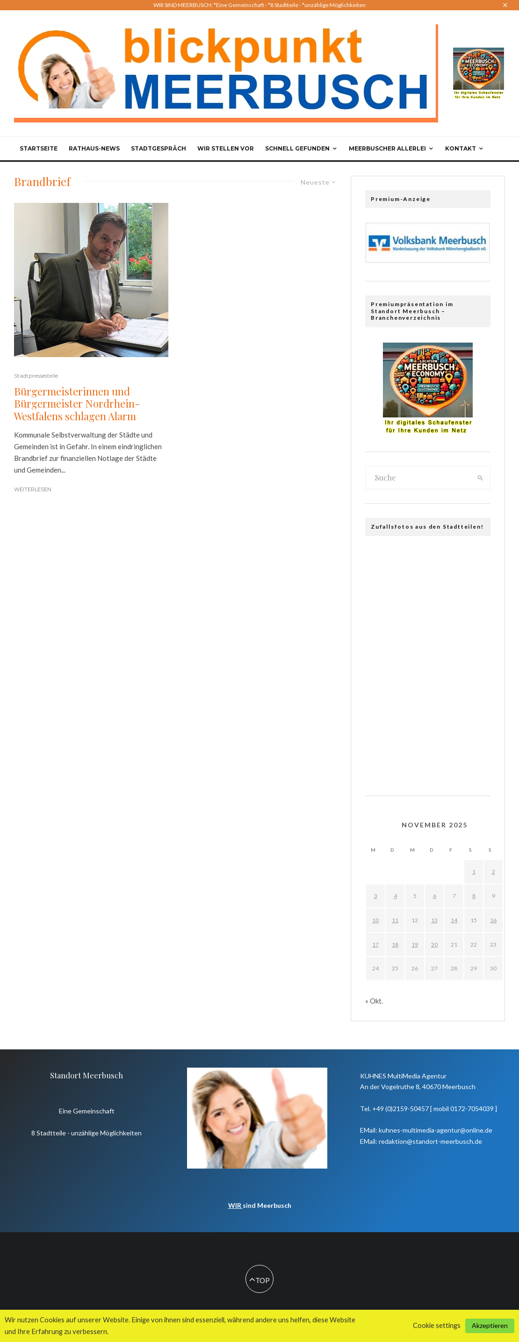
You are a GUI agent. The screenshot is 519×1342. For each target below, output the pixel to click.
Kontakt (460, 148)
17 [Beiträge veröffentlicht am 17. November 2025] (375, 944)
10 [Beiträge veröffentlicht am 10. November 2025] (375, 920)
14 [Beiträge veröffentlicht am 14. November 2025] (454, 920)
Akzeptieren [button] (490, 1325)
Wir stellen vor (225, 148)
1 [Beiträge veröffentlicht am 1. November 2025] (474, 871)
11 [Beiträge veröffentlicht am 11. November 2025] (395, 920)
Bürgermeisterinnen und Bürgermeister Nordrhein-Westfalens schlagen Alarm (77, 403)
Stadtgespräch (158, 148)
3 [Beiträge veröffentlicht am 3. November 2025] (375, 895)
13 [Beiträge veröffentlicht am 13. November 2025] (434, 920)
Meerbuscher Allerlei (387, 148)
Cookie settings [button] (437, 1325)
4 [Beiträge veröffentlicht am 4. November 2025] (395, 895)
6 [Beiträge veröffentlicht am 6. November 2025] (434, 895)
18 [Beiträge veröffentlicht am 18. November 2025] (395, 944)
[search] (480, 477)
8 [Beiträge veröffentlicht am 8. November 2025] (474, 895)
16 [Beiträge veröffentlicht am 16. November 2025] (493, 920)
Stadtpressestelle (36, 375)
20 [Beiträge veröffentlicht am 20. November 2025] (434, 944)
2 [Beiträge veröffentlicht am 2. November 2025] (493, 871)
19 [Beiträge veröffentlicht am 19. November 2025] (414, 944)
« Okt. (374, 1001)
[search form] (418, 477)
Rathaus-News (94, 148)
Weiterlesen (32, 489)
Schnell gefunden (297, 148)
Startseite (39, 148)
